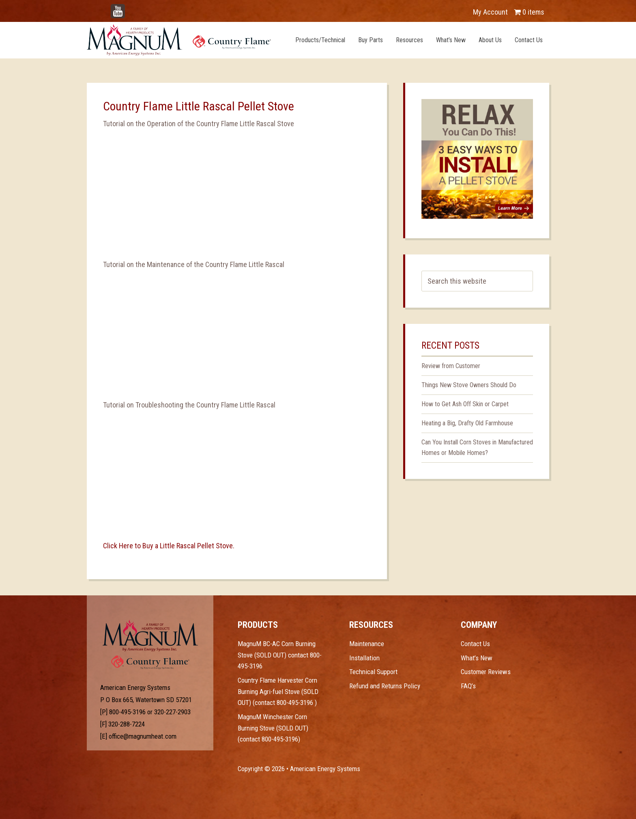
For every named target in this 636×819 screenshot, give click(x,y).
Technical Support (373, 672)
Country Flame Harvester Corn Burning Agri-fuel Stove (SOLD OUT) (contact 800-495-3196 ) (278, 691)
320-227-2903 (172, 712)
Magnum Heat (179, 40)
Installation (364, 658)
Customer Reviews (486, 672)
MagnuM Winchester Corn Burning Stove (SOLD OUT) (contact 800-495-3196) (273, 728)
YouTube (129, 8)
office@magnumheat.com (142, 736)
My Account (490, 12)
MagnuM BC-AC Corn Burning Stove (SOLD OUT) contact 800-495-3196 (280, 655)
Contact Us (475, 644)
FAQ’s (468, 686)
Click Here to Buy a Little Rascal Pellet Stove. (168, 545)
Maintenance (366, 644)
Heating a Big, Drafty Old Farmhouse (467, 423)
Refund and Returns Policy (384, 686)
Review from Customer (450, 366)
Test (150, 635)
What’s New (476, 658)
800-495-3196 (127, 712)
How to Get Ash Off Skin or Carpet (465, 404)
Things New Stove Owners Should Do (468, 385)
